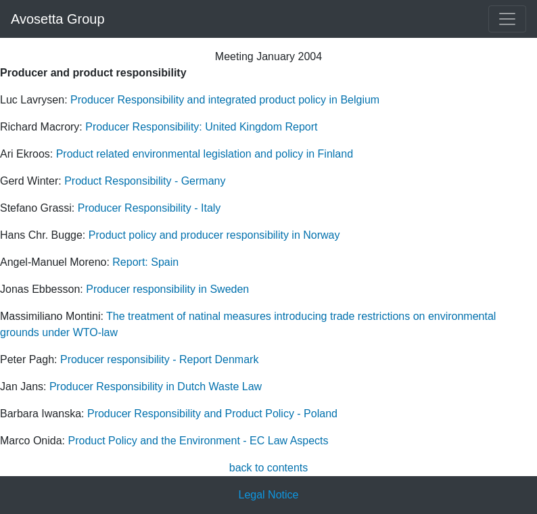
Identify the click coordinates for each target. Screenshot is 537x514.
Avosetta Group (58, 18)
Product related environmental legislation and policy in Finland (204, 154)
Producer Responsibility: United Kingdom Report (201, 127)
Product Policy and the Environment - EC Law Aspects (198, 440)
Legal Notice (269, 494)
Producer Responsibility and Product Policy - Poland (212, 413)
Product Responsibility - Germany (144, 181)
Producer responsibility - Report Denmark (159, 359)
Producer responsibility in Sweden (167, 289)
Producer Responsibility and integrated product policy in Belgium (224, 100)
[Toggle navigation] (507, 18)
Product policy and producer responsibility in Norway (214, 235)
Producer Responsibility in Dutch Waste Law (155, 386)
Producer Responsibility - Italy (149, 208)
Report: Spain (145, 262)
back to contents (268, 467)
